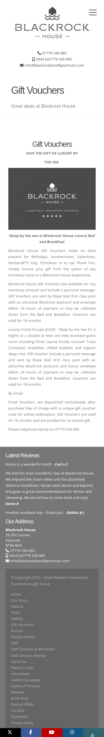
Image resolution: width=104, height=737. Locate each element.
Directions (19, 716)
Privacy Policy (22, 722)
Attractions (20, 673)
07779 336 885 (20, 550)
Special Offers (22, 704)
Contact (17, 710)
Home (16, 594)
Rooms (17, 630)
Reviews (18, 692)
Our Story (19, 600)
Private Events (23, 636)
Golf (14, 642)
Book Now (19, 698)
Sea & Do (18, 661)
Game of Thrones (25, 685)
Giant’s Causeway (25, 679)
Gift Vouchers (22, 624)
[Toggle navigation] (93, 12)
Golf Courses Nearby (28, 655)
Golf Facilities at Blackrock (32, 649)
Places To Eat (22, 667)
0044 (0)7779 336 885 (25, 555)
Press (15, 612)
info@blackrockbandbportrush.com (40, 560)
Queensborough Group (30, 583)
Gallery (17, 618)
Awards (17, 606)
